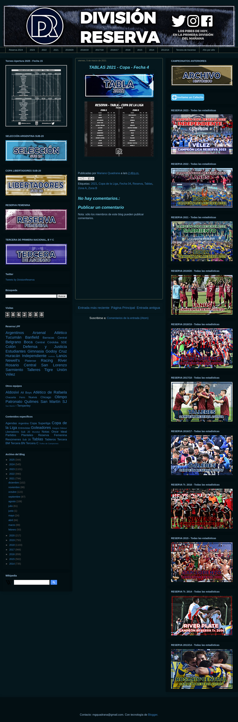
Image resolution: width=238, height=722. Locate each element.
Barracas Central (55, 337)
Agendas (11, 423)
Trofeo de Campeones (48, 443)
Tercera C (32, 443)
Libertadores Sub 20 (18, 431)
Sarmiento (14, 370)
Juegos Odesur (59, 428)
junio (11, 510)
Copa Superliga (40, 423)
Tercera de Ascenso (186, 50)
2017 (12, 549)
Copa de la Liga (108, 183)
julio (10, 506)
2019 (12, 540)
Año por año (209, 50)
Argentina (23, 423)
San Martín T (11, 406)
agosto (12, 501)
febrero (12, 529)
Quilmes (31, 401)
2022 (44, 50)
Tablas (148, 183)
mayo (11, 515)
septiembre (14, 496)
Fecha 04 (125, 183)
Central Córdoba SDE (51, 342)
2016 (127, 50)
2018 (12, 545)
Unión (62, 370)
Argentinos (15, 333)
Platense (30, 360)
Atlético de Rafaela (50, 392)
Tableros (50, 439)
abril (11, 520)
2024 (12, 464)
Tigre (48, 370)
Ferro (22, 397)
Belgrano (13, 342)
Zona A (82, 188)
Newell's (13, 360)
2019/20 (69, 50)
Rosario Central (21, 365)
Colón (11, 346)
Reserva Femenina (52, 435)
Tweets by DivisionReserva (20, 279)
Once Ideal (59, 431)
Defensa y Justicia (45, 346)
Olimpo (61, 397)
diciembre (14, 482)
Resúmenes (13, 439)
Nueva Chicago (39, 397)
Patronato (14, 401)
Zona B (92, 188)
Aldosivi (12, 392)
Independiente (34, 356)
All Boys (26, 392)
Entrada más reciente (93, 308)
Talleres (33, 370)
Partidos (11, 435)
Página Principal (123, 308)
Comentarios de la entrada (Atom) (127, 318)
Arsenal (39, 333)
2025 (12, 459)
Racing (47, 360)
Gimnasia (35, 351)
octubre (12, 492)
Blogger (152, 714)
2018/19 (84, 50)
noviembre (14, 487)
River (62, 360)
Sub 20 (26, 439)
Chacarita (11, 397)
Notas (45, 431)
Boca (28, 342)
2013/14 (165, 50)
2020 (12, 535)
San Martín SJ (54, 401)
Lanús (61, 356)
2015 (139, 50)
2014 (151, 50)
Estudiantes (16, 351)
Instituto (51, 356)
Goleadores (41, 427)
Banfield (32, 337)
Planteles (27, 435)
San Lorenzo (54, 365)
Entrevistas (24, 428)
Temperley (24, 405)
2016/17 (114, 50)
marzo (12, 525)
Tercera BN (18, 443)
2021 (55, 50)
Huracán (13, 356)
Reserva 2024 (16, 50)
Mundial (36, 432)
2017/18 (99, 50)
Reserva (138, 183)
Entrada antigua (148, 308)
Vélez (10, 374)
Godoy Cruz (56, 351)
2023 (32, 50)
